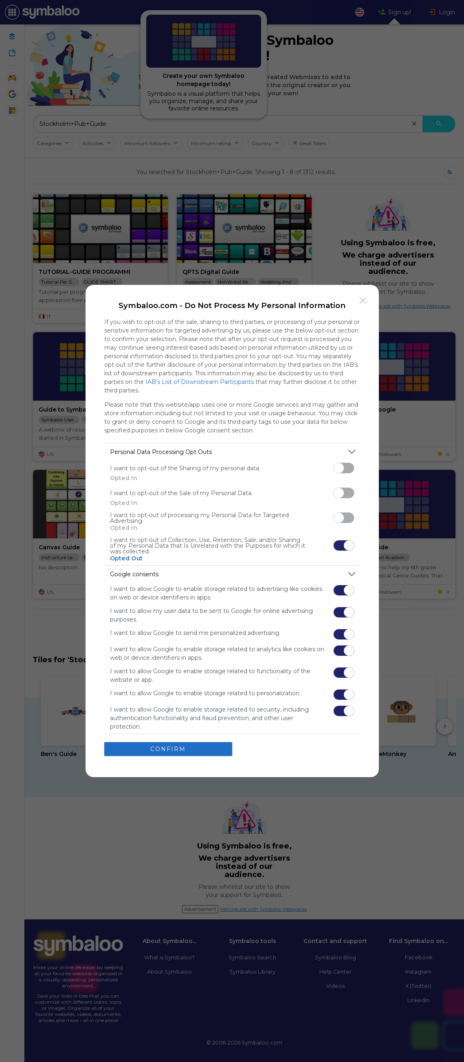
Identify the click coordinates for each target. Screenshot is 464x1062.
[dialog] (232, 531)
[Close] (363, 300)
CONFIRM (168, 749)
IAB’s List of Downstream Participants (199, 382)
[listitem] (232, 451)
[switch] (343, 468)
